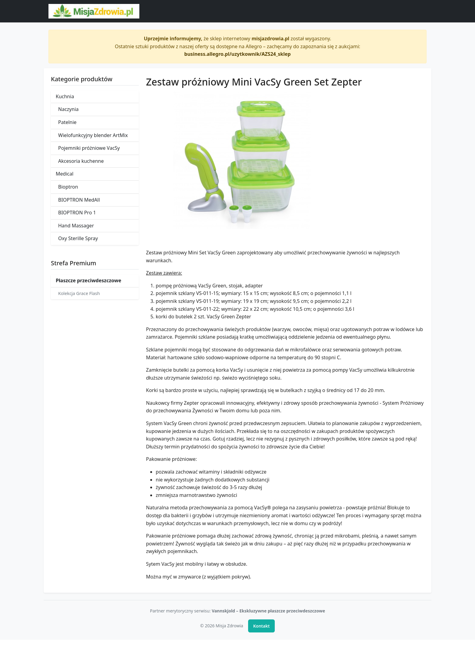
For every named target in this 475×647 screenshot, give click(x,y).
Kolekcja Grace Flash (79, 293)
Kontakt (261, 626)
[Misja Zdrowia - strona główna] (93, 11)
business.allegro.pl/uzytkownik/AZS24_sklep (237, 54)
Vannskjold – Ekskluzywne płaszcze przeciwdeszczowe (268, 611)
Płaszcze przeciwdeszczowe (88, 280)
